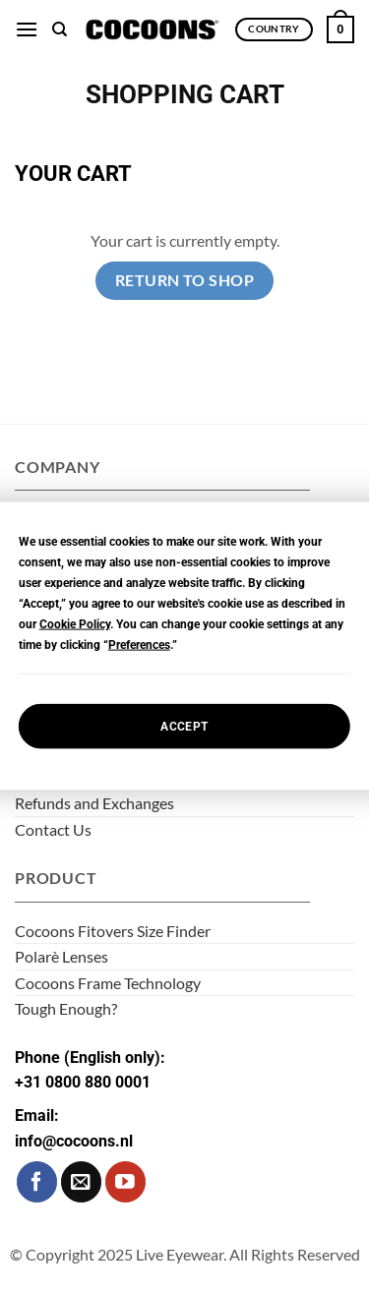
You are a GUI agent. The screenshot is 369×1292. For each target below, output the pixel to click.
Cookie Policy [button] (74, 624)
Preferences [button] (139, 645)
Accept (184, 726)
